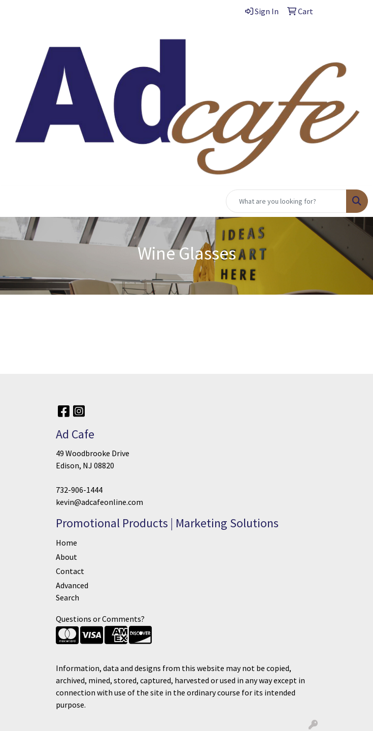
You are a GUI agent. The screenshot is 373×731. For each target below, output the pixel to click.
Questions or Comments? (100, 619)
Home (66, 542)
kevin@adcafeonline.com (99, 502)
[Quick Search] (286, 201)
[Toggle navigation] (15, 201)
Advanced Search (72, 591)
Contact (70, 571)
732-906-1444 (79, 490)
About (66, 557)
